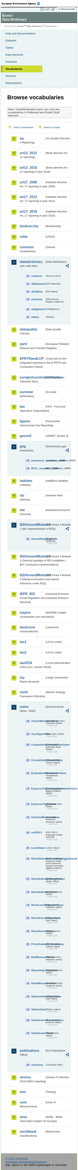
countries (37, 1064)
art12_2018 (28, 167)
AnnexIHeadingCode (38, 538)
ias (22, 495)
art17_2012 (28, 197)
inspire (25, 612)
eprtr (23, 344)
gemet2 (25, 436)
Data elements (14, 54)
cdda (23, 236)
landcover (28, 627)
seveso (25, 1077)
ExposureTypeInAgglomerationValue (38, 788)
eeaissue (36, 299)
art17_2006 (28, 182)
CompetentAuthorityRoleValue (38, 744)
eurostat (26, 392)
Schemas (11, 61)
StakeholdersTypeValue (38, 996)
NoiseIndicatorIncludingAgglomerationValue (38, 858)
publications (29, 1050)
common (27, 247)
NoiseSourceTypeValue (38, 917)
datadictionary (31, 262)
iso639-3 (36, 832)
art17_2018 (28, 211)
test (23, 1092)
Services (10, 75)
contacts (36, 276)
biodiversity (29, 226)
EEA (22, 3)
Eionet (20, 26)
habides (26, 481)
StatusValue (38, 1009)
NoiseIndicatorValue (38, 892)
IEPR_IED (27, 594)
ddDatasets (38, 283)
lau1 (23, 642)
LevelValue (38, 847)
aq (22, 138)
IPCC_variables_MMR (38, 468)
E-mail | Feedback (16, 1158)
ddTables (37, 291)
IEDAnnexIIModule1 (32, 524)
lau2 (23, 652)
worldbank (28, 1131)
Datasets (10, 40)
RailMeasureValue (38, 957)
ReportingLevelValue (38, 970)
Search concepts (52, 127)
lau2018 (26, 663)
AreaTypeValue (38, 733)
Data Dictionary (34, 26)
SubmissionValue (38, 1033)
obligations (38, 309)
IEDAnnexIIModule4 (32, 575)
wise (23, 1117)
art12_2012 (28, 153)
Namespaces (13, 82)
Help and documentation (20, 33)
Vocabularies (13, 68)
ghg (23, 446)
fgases (25, 421)
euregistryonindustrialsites (32, 377)
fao (22, 406)
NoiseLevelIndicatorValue (38, 904)
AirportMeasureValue (38, 721)
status (35, 317)
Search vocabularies (24, 127)
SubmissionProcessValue (38, 1020)
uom (23, 1102)
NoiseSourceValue (38, 931)
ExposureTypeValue (38, 804)
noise (24, 707)
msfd (24, 692)
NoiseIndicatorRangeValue (38, 878)
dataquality (28, 329)
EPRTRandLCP (32, 358)
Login (47, 9)
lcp (22, 677)
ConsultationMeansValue (38, 760)
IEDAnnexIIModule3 (32, 556)
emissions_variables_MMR (38, 460)
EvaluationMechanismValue (38, 773)
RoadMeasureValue (38, 983)
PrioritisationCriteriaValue (38, 944)
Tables (9, 47)
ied (22, 510)
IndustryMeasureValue (38, 817)
